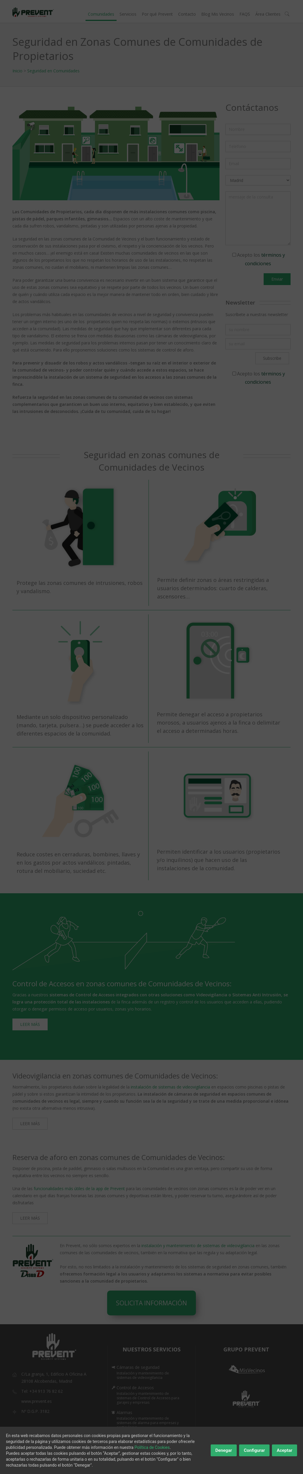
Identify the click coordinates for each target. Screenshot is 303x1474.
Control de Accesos (135, 1387)
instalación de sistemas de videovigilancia (170, 1087)
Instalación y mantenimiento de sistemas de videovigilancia (143, 1375)
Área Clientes (268, 14)
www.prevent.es (36, 1401)
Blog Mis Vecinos (217, 14)
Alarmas (124, 1412)
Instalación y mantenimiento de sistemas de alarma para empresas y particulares (148, 1423)
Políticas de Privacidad (174, 1461)
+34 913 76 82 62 (46, 1391)
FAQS (244, 14)
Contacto (187, 14)
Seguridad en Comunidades (53, 71)
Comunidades (101, 14)
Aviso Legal (135, 1461)
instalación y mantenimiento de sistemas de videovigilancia (198, 1245)
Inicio (17, 71)
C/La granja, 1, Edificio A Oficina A (53, 1374)
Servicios (128, 14)
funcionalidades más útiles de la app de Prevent (79, 1188)
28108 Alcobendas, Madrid (46, 1381)
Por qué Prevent (157, 14)
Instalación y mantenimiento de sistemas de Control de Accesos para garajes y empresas (148, 1398)
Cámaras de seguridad (138, 1367)
